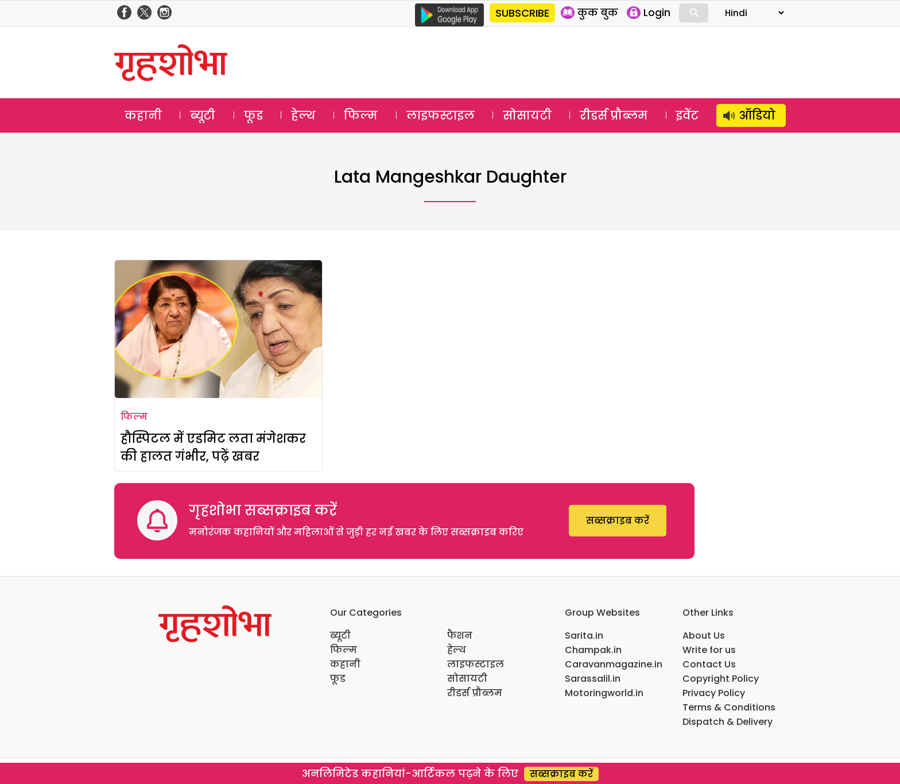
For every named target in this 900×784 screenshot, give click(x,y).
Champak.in (593, 649)
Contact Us (709, 664)
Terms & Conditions (728, 707)
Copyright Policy (720, 678)
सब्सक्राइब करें (617, 520)
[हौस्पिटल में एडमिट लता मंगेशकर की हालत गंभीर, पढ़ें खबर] (218, 329)
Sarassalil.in (592, 678)
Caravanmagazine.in (613, 664)
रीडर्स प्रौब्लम (613, 115)
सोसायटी (527, 115)
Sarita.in (584, 635)
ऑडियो (757, 115)
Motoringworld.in (604, 693)
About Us (703, 635)
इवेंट (687, 115)
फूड (253, 115)
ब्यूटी (202, 115)
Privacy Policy (713, 693)
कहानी (143, 115)
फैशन (459, 635)
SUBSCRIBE (522, 13)
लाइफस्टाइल (440, 115)
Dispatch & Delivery (727, 721)
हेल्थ (303, 115)
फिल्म (361, 115)
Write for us (709, 649)
